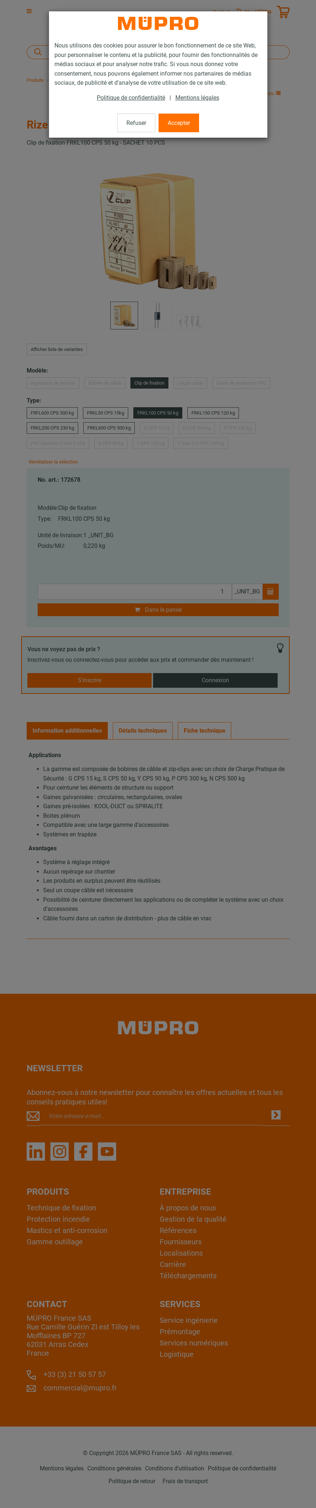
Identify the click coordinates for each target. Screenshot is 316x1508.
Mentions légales (197, 97)
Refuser (136, 122)
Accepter (179, 122)
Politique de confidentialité (131, 97)
